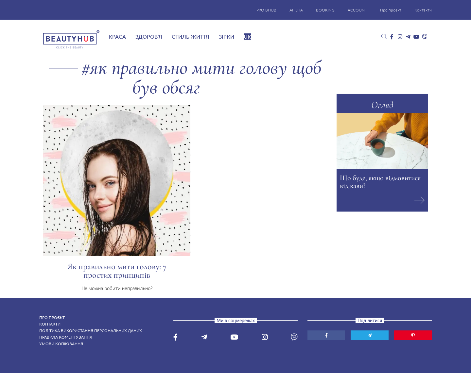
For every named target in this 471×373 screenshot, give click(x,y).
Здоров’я (148, 36)
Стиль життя (190, 36)
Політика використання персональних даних (90, 330)
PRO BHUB (266, 10)
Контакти (423, 10)
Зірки (226, 36)
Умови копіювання (61, 343)
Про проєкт (390, 10)
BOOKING (325, 10)
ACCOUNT (357, 10)
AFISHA (296, 10)
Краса (117, 36)
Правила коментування (65, 337)
